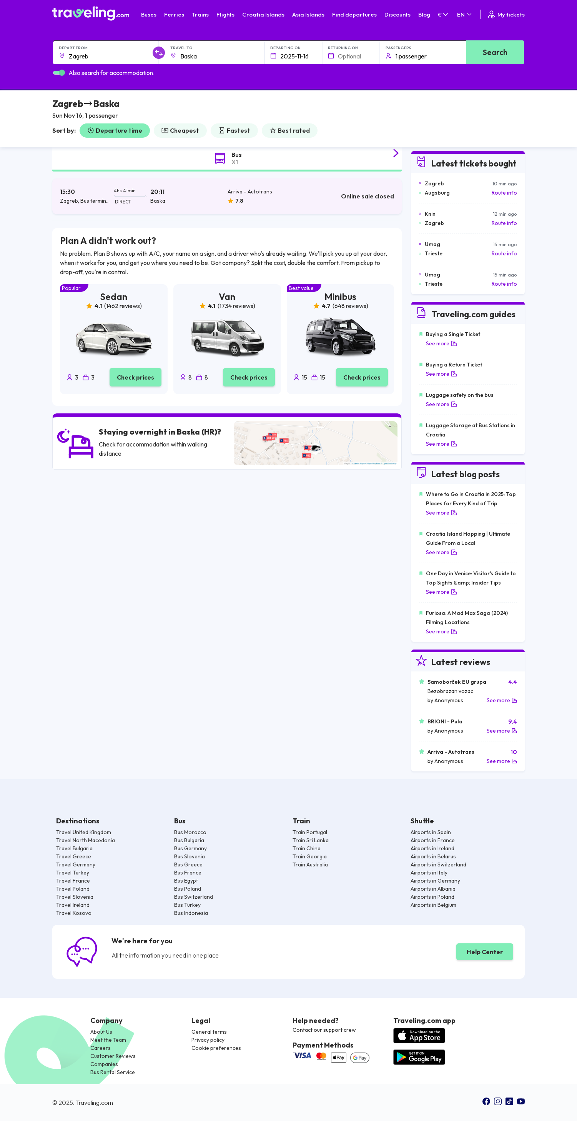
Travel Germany (75, 864)
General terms (209, 1031)
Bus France (187, 872)
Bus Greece (188, 864)
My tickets (506, 14)
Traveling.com (94, 1102)
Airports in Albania (433, 888)
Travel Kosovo (73, 912)
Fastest (234, 130)
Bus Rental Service (112, 1072)
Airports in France (433, 840)
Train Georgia (310, 856)
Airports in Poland (432, 896)
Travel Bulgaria (74, 848)
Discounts (397, 14)
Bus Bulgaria (189, 840)
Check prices (135, 377)
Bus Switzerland (193, 896)
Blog (424, 14)
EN (465, 14)
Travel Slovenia (74, 896)
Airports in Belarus (433, 856)
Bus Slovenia (189, 856)
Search (495, 52)
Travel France (73, 880)
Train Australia (310, 864)
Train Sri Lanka (311, 840)
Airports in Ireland (432, 848)
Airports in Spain (431, 832)
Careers (100, 1047)
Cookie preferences (216, 1047)
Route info (504, 192)
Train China (307, 848)
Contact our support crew (324, 1029)
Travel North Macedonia (85, 840)
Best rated (289, 130)
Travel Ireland (73, 904)
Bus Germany (190, 848)
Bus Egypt (186, 880)
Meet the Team (108, 1039)
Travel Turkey (72, 872)
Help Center (485, 952)
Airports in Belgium (433, 904)
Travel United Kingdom (83, 832)
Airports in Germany (435, 880)
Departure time (114, 130)
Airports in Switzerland (438, 864)
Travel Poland (73, 888)
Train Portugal (310, 832)
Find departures (354, 14)
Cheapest (180, 130)
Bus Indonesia (191, 912)
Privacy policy (207, 1039)
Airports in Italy (429, 872)
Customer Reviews (113, 1056)
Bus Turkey (187, 904)
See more (441, 343)
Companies (104, 1064)
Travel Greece (73, 856)
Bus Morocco (190, 832)
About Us (101, 1031)
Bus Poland (187, 888)
